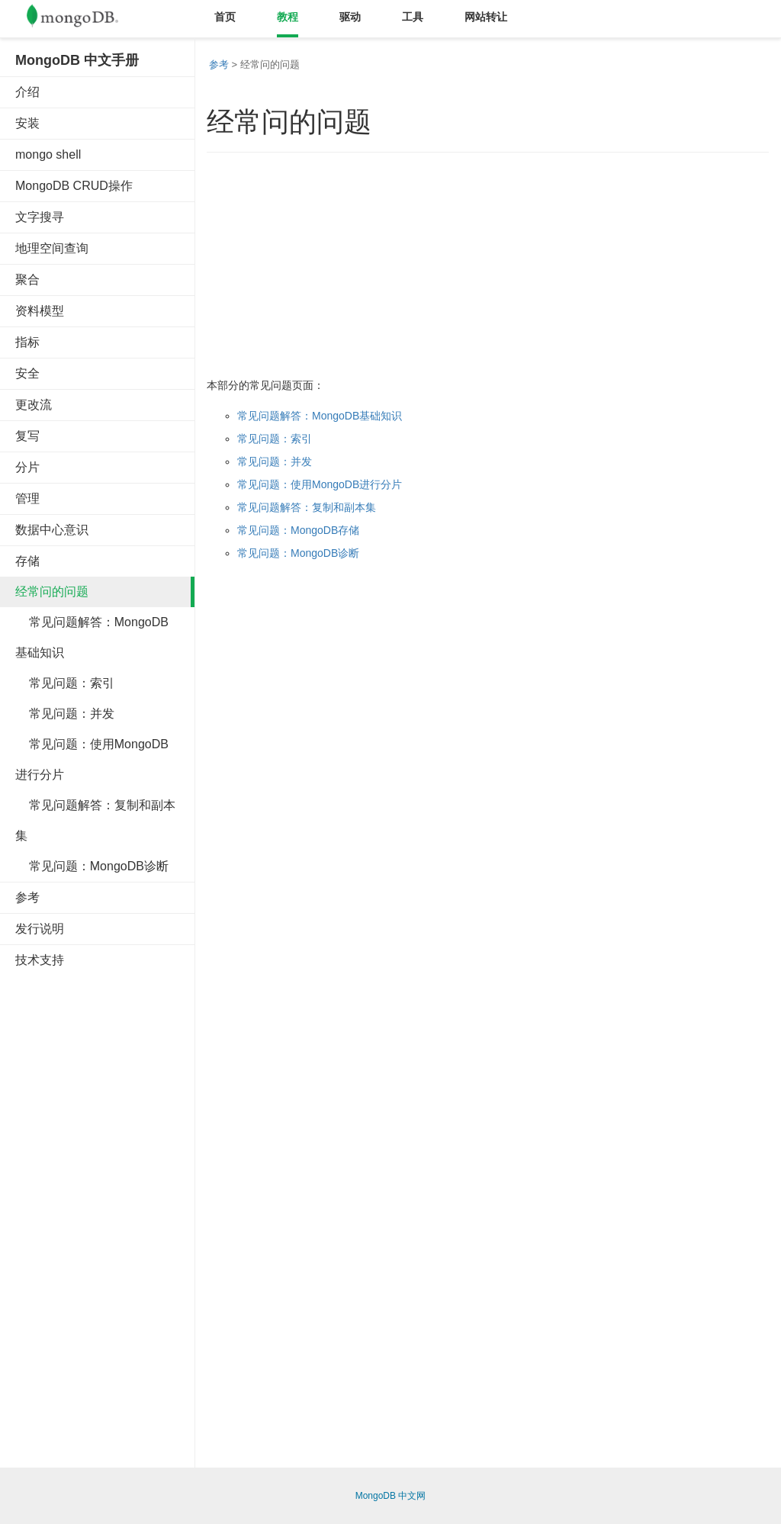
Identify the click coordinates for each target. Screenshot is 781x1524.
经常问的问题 (51, 591)
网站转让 (485, 17)
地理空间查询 (51, 248)
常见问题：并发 (64, 713)
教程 (287, 17)
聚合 (27, 279)
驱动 (350, 17)
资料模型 (39, 310)
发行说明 (39, 928)
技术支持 (39, 959)
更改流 (33, 404)
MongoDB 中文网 (390, 1495)
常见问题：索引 (64, 683)
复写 (27, 435)
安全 (27, 373)
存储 (27, 561)
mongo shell (48, 154)
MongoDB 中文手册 (77, 60)
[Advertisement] (129, 1212)
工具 (412, 17)
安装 (27, 123)
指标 (27, 342)
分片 (27, 467)
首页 (225, 17)
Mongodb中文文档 (84, 19)
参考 (27, 897)
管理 (27, 498)
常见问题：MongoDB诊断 (92, 866)
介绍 (27, 91)
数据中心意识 (51, 529)
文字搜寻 (39, 217)
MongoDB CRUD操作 (74, 185)
